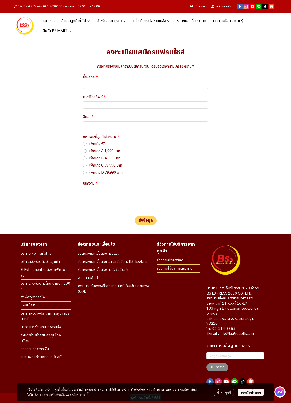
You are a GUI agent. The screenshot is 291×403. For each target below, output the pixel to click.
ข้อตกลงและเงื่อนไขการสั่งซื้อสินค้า (103, 270)
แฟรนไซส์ (28, 305)
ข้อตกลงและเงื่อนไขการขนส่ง (99, 254)
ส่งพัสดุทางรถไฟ (33, 297)
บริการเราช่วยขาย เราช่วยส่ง (41, 327)
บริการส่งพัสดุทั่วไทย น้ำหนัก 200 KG (45, 286)
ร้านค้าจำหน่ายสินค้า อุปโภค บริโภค (41, 338)
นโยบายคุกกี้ (80, 395)
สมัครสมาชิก (221, 6)
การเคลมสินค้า (88, 278)
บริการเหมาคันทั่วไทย (36, 254)
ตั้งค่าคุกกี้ (224, 392)
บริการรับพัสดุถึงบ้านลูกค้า (40, 262)
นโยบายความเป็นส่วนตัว (49, 395)
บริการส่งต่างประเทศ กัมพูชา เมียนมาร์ (45, 316)
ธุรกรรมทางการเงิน (35, 349)
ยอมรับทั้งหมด (251, 392)
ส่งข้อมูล (145, 220)
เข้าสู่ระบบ (198, 6)
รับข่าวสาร (217, 367)
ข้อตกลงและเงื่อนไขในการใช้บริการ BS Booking (113, 262)
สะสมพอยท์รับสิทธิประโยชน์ (41, 357)
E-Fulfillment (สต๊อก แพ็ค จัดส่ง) (43, 273)
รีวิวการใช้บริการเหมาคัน (174, 269)
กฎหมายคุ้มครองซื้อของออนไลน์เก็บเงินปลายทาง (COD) (113, 289)
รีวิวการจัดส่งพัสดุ (170, 260)
